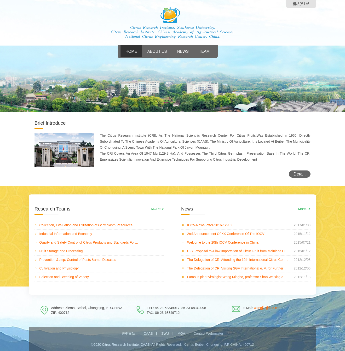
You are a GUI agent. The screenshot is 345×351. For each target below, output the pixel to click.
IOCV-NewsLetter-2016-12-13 (209, 225)
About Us (157, 51)
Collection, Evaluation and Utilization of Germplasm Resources (85, 225)
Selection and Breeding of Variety (64, 277)
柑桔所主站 (301, 4)
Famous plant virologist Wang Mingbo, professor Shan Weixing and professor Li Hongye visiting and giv (237, 277)
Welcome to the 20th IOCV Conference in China (223, 242)
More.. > (304, 209)
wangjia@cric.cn (266, 308)
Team (204, 51)
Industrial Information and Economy (65, 234)
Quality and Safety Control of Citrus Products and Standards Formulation (89, 242)
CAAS (148, 333)
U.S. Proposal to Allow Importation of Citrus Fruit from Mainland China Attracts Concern (237, 251)
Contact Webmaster (208, 333)
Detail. (299, 174)
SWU (165, 333)
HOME (131, 51)
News (183, 51)
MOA (181, 333)
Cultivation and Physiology (59, 268)
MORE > (157, 209)
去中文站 (128, 333)
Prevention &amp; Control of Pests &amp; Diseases (77, 260)
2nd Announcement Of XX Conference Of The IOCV (225, 234)
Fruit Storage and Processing (61, 251)
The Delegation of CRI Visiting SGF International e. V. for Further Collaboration (237, 268)
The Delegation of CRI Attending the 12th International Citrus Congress (237, 260)
